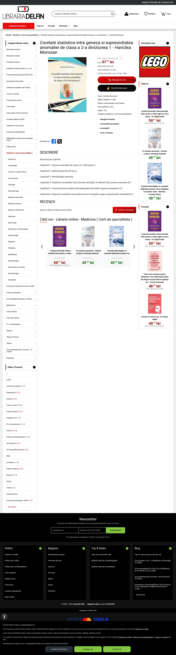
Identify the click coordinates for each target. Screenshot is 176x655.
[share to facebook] (54, 161)
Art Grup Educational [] (17, 470)
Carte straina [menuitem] (12, 331)
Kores (9, 501)
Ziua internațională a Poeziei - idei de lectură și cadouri (152, 597)
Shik (8, 476)
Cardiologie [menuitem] (12, 185)
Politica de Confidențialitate (16, 586)
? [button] (120, 78)
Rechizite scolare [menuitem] (13, 69)
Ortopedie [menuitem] (12, 300)
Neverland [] (13, 412)
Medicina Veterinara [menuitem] (16, 230)
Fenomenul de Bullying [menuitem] (15, 152)
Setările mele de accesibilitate (103, 586)
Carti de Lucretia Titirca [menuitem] (17, 192)
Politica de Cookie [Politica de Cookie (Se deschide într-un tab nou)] (141, 629)
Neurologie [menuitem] (12, 242)
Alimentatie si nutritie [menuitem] (16, 287)
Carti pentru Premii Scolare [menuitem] (17, 133)
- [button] (34, 63)
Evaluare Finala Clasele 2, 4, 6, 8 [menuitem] (19, 88)
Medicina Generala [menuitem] (15, 217)
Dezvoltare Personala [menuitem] (15, 101)
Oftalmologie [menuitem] (13, 255)
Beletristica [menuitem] (11, 325)
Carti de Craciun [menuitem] (13, 338)
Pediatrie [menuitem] (11, 262)
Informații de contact (56, 574)
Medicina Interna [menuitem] (14, 224)
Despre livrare (10, 599)
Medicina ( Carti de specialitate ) (119, 134)
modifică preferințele (59, 649)
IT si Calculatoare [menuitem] (13, 344)
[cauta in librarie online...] (81, 14)
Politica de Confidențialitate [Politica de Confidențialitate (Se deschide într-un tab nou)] (143, 637)
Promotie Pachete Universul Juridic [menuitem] (20, 306)
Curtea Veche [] (14, 431)
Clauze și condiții (11, 574)
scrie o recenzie (106, 153)
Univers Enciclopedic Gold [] (19, 520)
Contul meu (132, 14)
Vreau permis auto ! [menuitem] (14, 120)
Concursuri (9, 605)
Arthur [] (12, 450)
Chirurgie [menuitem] (11, 204)
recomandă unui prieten (109, 144)
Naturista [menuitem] (11, 236)
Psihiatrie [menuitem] (11, 268)
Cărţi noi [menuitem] (40, 26)
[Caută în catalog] (113, 14)
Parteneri (51, 611)
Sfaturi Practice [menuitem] (13, 357)
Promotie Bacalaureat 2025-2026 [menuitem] (20, 95)
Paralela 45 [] (14, 438)
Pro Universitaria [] (16, 444)
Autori (50, 605)
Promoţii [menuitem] (51, 26)
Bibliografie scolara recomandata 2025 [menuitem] (20, 159)
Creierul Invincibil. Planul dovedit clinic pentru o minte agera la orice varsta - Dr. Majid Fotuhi (155, 133)
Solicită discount (117, 108)
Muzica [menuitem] (9, 350)
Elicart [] (12, 495)
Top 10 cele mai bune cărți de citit (148, 574)
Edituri (50, 599)
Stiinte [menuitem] (9, 363)
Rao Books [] (13, 463)
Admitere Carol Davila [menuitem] (15, 145)
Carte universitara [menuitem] (14, 312)
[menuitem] (18, 26)
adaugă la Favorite (107, 139)
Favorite (150, 14)
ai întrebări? (105, 148)
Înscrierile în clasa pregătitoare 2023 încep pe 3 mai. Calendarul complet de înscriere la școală (153, 607)
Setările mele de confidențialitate (104, 580)
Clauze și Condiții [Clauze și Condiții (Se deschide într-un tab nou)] (161, 637)
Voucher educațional (13, 611)
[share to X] (59, 161)
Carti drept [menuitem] (11, 126)
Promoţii (51, 593)
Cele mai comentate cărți (101, 574)
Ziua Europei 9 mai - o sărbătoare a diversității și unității (153, 581)
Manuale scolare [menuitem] (13, 76)
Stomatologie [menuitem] (13, 281)
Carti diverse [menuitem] (13, 198)
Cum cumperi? (10, 593)
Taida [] (11, 508)
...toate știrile (140, 614)
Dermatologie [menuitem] (13, 293)
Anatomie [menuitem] (12, 179)
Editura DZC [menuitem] (11, 166)
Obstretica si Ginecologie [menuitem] (18, 249)
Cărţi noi (51, 586)
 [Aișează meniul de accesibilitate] (4, 617)
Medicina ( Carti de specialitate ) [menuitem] (20, 173)
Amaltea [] (12, 482)
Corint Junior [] (14, 425)
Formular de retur (55, 580)
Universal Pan (12, 514)
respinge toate (88, 649)
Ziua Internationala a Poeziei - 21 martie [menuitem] (20, 371)
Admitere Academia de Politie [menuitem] (18, 107)
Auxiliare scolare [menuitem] (13, 82)
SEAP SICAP (9, 617)
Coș (166, 14)
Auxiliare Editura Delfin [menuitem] (15, 139)
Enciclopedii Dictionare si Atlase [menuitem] (19, 319)
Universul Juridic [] (16, 406)
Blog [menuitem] (75, 26)
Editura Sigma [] (15, 489)
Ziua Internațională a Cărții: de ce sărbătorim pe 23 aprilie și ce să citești (152, 589)
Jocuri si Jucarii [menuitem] (13, 114)
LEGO (9, 400)
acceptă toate (117, 649)
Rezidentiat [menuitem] (12, 274)
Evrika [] (12, 419)
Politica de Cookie (12, 580)
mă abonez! (115, 550)
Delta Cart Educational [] (18, 457)
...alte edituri (11, 527)
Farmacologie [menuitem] (13, 211)
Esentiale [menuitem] (10, 378)
